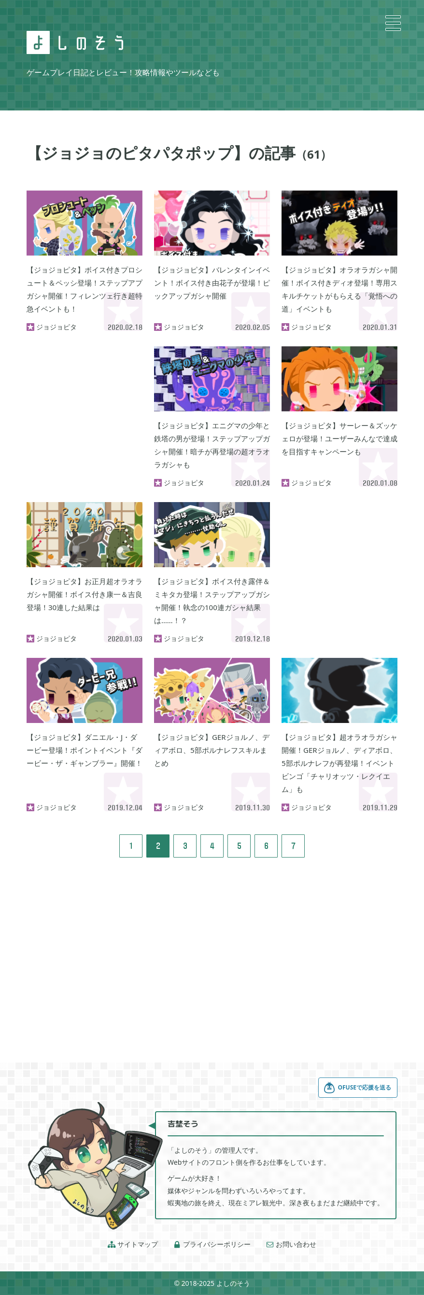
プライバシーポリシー (212, 1244)
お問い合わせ (291, 1244)
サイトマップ (133, 1244)
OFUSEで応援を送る (357, 1087)
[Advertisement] (84, 394)
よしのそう (233, 1283)
